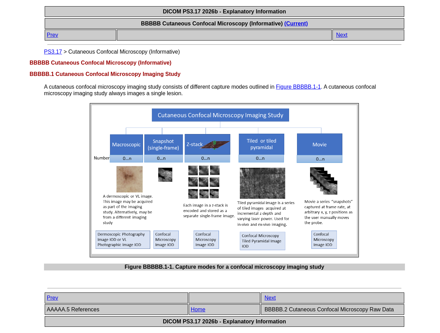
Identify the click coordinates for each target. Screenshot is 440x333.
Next (342, 35)
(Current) (296, 23)
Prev (52, 35)
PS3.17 (53, 52)
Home (198, 309)
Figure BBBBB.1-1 (298, 87)
